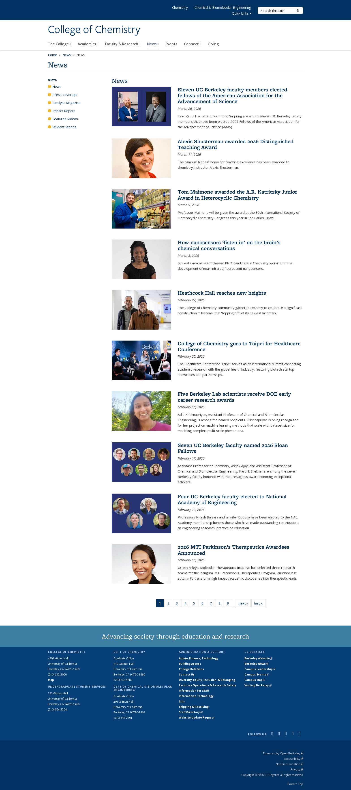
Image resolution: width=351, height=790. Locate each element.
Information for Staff (194, 691)
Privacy (297, 769)
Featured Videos (65, 119)
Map (51, 680)
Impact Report (63, 110)
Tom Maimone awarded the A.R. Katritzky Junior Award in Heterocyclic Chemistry (237, 194)
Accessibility (293, 759)
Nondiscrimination (289, 764)
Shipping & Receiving (194, 707)
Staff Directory (191, 712)
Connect (192, 43)
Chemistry (180, 7)
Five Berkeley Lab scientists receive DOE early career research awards (234, 396)
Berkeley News (256, 664)
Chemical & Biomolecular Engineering (223, 7)
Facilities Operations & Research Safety (207, 685)
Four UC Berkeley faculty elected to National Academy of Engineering (232, 499)
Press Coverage (64, 94)
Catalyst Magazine (66, 102)
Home (52, 55)
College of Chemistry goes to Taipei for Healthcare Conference (239, 346)
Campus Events (256, 674)
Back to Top (295, 784)
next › (245, 603)
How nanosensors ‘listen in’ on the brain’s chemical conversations (229, 245)
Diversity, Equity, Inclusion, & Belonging (207, 680)
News (153, 43)
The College (59, 43)
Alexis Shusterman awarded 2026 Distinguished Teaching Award (235, 144)
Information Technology (196, 696)
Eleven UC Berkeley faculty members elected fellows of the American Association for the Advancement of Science (232, 95)
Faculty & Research (122, 43)
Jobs (182, 701)
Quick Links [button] (241, 14)
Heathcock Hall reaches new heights (222, 292)
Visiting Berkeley (258, 685)
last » (259, 603)
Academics (88, 43)
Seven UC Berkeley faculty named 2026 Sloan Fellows (233, 448)
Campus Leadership (259, 669)
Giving (213, 43)
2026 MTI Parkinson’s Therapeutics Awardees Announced (233, 549)
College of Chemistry (94, 30)
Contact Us (187, 674)
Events (171, 43)
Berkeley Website (258, 658)
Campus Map (254, 680)
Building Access (190, 664)
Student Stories (64, 127)
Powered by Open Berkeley (283, 753)
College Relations (191, 669)
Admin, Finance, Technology (198, 658)
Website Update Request (196, 717)
